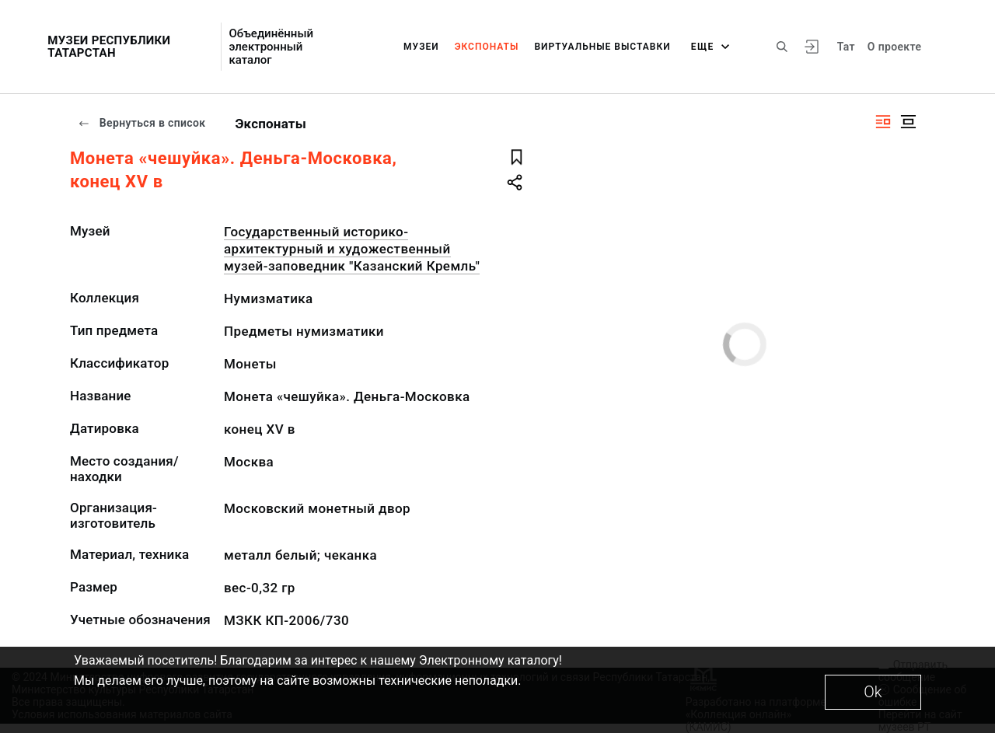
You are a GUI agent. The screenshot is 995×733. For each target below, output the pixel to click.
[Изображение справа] (883, 121)
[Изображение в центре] (908, 121)
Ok (873, 691)
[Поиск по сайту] (782, 47)
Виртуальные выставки (602, 46)
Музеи (421, 46)
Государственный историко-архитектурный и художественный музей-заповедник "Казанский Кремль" (352, 249)
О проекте (894, 46)
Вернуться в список (141, 123)
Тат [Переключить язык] (846, 46)
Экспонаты (487, 46)
